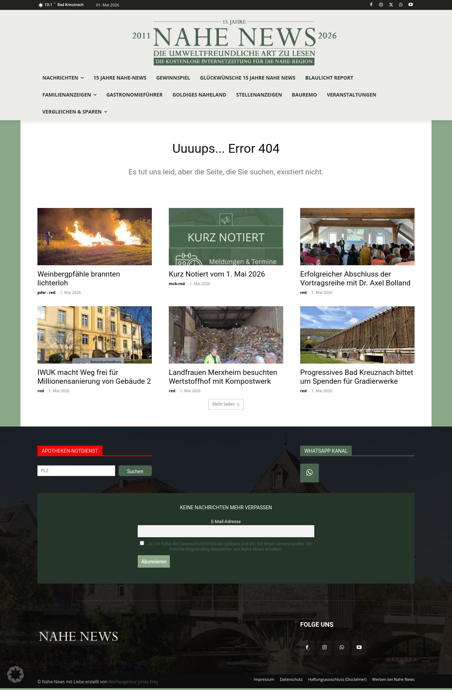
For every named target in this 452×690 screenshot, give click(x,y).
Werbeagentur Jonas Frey (133, 683)
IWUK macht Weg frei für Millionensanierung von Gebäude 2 (94, 378)
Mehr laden (226, 406)
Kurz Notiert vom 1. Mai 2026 (217, 276)
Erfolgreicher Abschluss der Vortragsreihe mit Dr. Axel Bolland (355, 280)
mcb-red (177, 285)
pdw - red (46, 294)
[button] (15, 674)
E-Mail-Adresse (226, 523)
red (303, 294)
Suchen (135, 473)
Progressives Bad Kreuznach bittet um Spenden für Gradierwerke (356, 378)
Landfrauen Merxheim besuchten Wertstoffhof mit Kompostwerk (223, 378)
